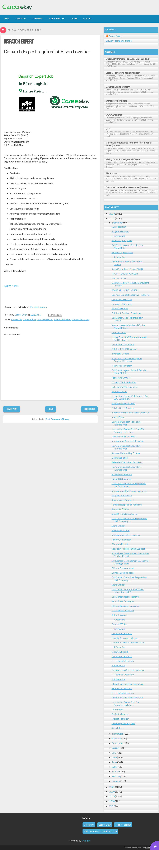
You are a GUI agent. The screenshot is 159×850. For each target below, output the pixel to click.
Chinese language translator (126, 605)
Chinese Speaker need (123, 568)
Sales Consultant (120, 308)
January (116, 781)
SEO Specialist (119, 226)
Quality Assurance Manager (126, 638)
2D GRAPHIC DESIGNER (125, 290)
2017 (112, 805)
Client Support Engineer (123, 723)
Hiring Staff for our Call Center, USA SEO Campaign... (130, 397)
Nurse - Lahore (119, 278)
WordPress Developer (123, 601)
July (114, 752)
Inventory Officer (120, 353)
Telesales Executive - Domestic (127, 462)
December (117, 222)
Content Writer (119, 624)
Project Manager (120, 231)
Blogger (86, 840)
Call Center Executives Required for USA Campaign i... (129, 520)
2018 (112, 801)
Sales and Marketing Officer (126, 453)
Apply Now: (11, 285)
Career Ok (16, 319)
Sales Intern (117, 709)
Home (50, 409)
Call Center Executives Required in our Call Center (129, 485)
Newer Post (11, 409)
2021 (112, 786)
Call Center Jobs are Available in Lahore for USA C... (128, 590)
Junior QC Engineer (121, 478)
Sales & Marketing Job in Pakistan (123, 72)
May (114, 762)
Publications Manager (123, 408)
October (116, 738)
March (115, 771)
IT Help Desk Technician (124, 382)
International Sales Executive (126, 534)
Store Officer (118, 525)
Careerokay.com (38, 307)
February (116, 776)
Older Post (89, 409)
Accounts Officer (120, 509)
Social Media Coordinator (125, 513)
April (114, 766)
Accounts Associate (122, 299)
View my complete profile (119, 40)
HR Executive (118, 257)
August (115, 747)
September (117, 743)
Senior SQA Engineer (122, 240)
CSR (108, 128)
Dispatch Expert (18, 41)
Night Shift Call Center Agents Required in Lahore (127, 359)
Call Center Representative (125, 596)
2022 (112, 218)
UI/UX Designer (114, 114)
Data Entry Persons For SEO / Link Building (127, 58)
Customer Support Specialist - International (127, 423)
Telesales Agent (119, 615)
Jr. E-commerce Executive (124, 386)
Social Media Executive (123, 403)
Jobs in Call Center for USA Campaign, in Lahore (125, 703)
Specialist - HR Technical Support (128, 548)
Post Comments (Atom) (57, 419)
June (114, 757)
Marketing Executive (122, 252)
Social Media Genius (122, 474)
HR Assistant (118, 235)
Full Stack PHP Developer (125, 349)
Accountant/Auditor (122, 633)
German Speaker (120, 457)
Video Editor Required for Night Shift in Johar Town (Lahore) (128, 144)
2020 (112, 791)
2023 (112, 213)
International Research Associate (128, 441)
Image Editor (118, 417)
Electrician (111, 173)
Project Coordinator (122, 495)
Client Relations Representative (127, 683)
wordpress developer (116, 100)
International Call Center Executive (129, 490)
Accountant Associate (123, 344)
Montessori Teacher (122, 688)
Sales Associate (119, 391)
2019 (112, 796)
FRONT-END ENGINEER (125, 273)
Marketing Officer (121, 377)
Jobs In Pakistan (45, 319)
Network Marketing (122, 365)
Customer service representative (128, 642)
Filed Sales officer (121, 530)
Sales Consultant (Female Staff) (127, 269)
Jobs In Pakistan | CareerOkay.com (71, 319)
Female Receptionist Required (127, 504)
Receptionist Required (123, 500)
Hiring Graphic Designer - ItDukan (123, 159)
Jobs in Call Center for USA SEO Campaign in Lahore (128, 430)
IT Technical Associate (123, 610)
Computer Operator (122, 303)
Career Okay (29, 319)
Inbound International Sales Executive (130, 412)
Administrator (119, 332)
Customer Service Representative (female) (127, 187)
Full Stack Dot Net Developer (126, 313)
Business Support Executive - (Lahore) (130, 294)
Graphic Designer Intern (118, 86)
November (117, 733)
